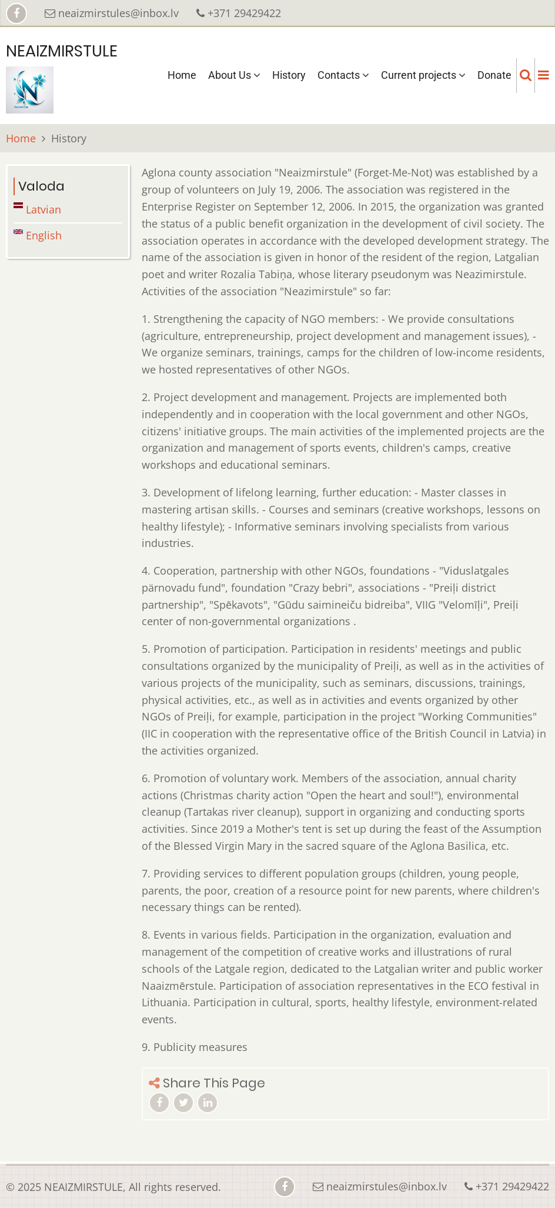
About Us (234, 75)
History (289, 75)
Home (182, 75)
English (38, 235)
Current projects (423, 75)
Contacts (343, 75)
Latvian (37, 209)
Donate (494, 75)
